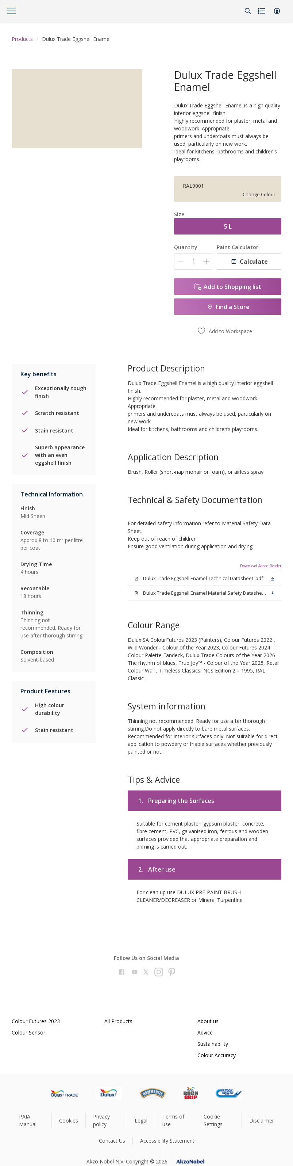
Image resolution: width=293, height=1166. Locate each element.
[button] (277, 11)
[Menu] (11, 11)
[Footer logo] (64, 1093)
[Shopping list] (262, 11)
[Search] (247, 11)
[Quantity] (193, 261)
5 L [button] (228, 226)
